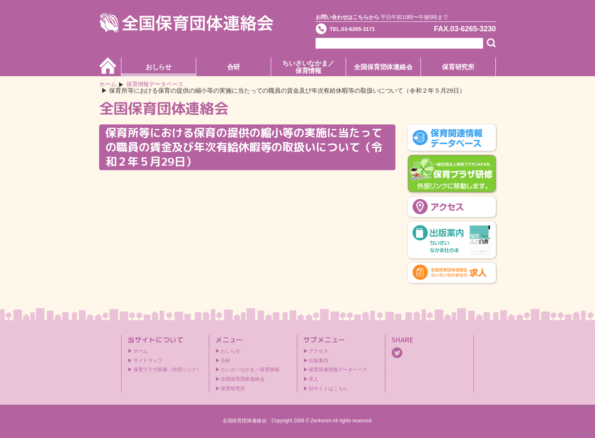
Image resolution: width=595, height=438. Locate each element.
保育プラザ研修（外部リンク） (167, 370)
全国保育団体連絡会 (383, 66)
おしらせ (159, 66)
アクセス (318, 351)
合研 (233, 66)
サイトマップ (148, 361)
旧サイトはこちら (328, 389)
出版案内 (318, 361)
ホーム (108, 85)
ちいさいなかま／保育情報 (308, 67)
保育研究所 (458, 66)
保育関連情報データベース (338, 370)
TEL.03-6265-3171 (362, 30)
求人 (313, 379)
